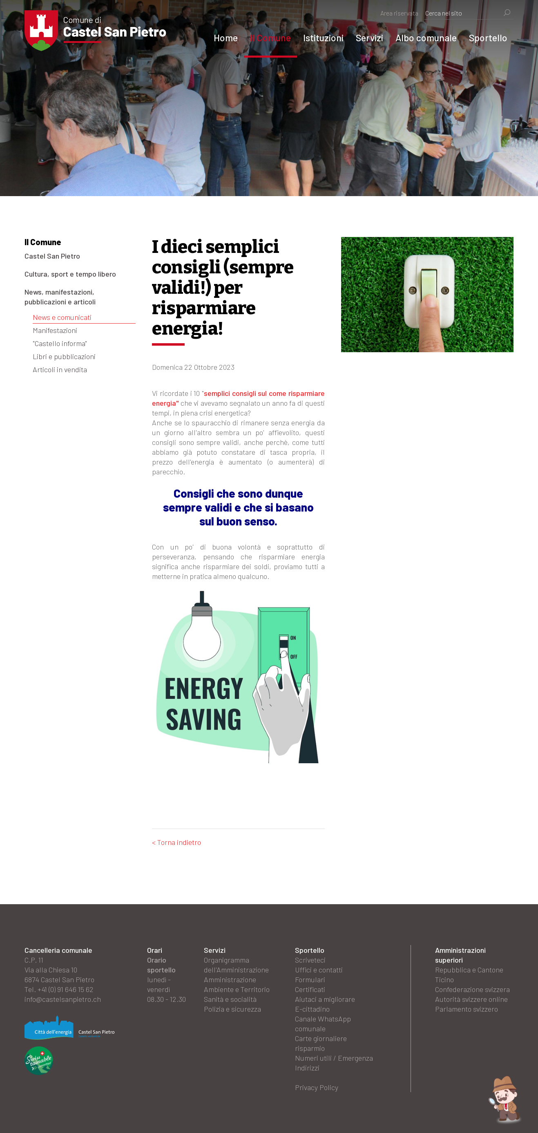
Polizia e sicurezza (232, 1008)
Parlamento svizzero (466, 1008)
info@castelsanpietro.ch (63, 998)
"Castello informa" (60, 343)
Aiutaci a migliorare (325, 998)
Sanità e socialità (230, 998)
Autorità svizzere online (471, 998)
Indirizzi (307, 1067)
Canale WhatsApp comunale (323, 1023)
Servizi (369, 37)
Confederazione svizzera (472, 989)
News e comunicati (62, 317)
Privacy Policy (316, 1087)
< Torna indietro (176, 842)
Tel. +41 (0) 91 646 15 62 (59, 989)
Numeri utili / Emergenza (334, 1057)
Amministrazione (230, 979)
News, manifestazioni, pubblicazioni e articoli (60, 296)
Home (226, 37)
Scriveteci (310, 959)
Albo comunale (426, 37)
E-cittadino (312, 1008)
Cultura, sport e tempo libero (70, 273)
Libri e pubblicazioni (64, 356)
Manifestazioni (55, 330)
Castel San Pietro (52, 255)
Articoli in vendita (60, 369)
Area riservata (399, 13)
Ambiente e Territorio (237, 989)
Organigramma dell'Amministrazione (236, 964)
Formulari (310, 979)
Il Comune (270, 37)
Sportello (488, 37)
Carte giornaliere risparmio (321, 1043)
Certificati (310, 989)
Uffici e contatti (319, 969)
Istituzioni (323, 37)
